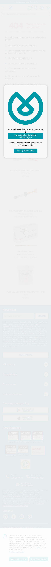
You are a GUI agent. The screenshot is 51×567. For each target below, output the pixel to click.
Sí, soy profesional (25, 150)
